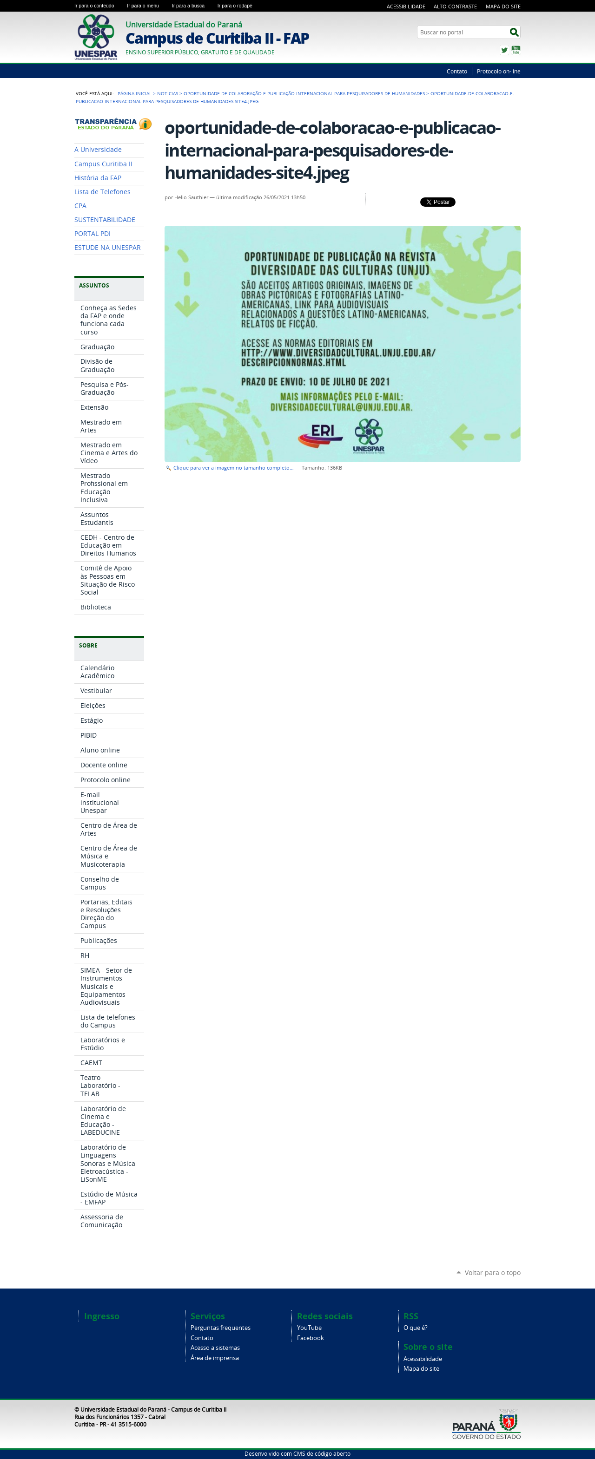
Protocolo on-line (499, 71)
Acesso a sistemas (215, 1348)
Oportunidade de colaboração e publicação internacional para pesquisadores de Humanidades (304, 93)
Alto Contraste (455, 6)
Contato (457, 71)
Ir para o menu (147, 5)
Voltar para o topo (493, 1272)
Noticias (167, 93)
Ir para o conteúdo (98, 5)
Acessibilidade (406, 6)
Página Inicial (135, 93)
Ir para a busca (193, 5)
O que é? (415, 1328)
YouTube (516, 50)
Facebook (310, 1338)
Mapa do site (421, 1369)
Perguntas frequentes (221, 1328)
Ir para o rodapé (239, 5)
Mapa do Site (503, 6)
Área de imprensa (215, 1358)
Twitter (504, 50)
